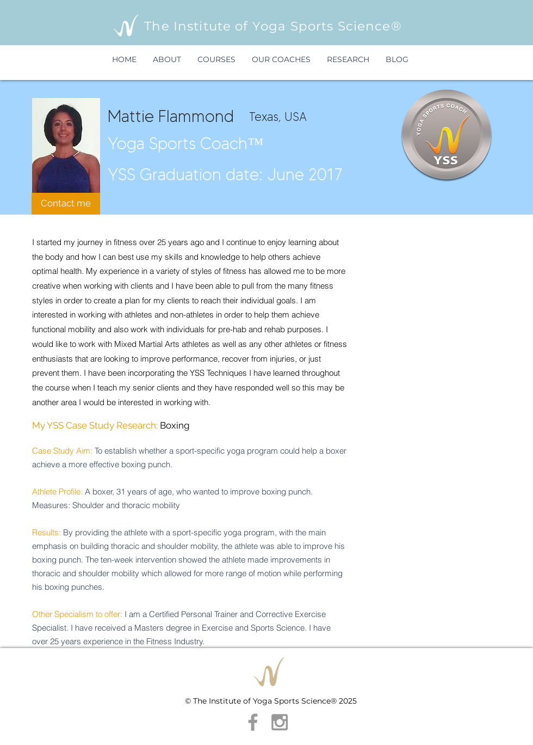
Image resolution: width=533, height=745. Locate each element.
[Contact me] (66, 204)
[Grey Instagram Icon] (279, 722)
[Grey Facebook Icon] (252, 722)
